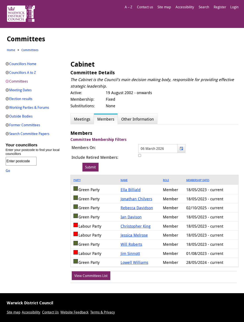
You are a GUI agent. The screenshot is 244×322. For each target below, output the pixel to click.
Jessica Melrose (134, 235)
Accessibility (185, 7)
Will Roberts (131, 244)
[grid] (154, 221)
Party (77, 180)
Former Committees (24, 125)
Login (234, 7)
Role (166, 180)
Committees (18, 81)
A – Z (128, 7)
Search (204, 7)
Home (11, 50)
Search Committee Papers (29, 133)
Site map (164, 7)
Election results (20, 98)
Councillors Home (22, 63)
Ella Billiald (131, 189)
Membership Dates (197, 180)
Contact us (145, 7)
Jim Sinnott (130, 253)
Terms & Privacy (102, 312)
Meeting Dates (20, 90)
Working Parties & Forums (29, 107)
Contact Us (50, 312)
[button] (181, 148)
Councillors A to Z (22, 72)
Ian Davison (131, 217)
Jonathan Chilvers (136, 198)
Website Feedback (74, 312)
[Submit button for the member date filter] (90, 167)
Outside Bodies (20, 116)
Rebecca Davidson (137, 207)
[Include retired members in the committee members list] (139, 155)
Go (8, 170)
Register (220, 7)
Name (124, 180)
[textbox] (161, 148)
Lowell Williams (134, 262)
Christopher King (135, 226)
